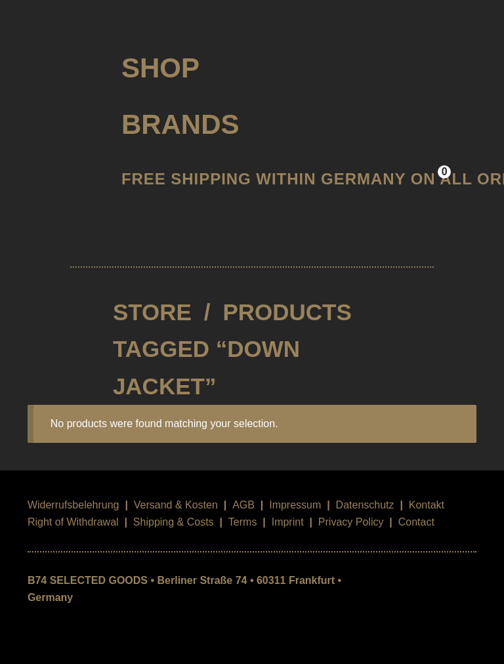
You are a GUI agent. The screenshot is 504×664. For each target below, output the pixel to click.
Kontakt (426, 504)
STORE (152, 312)
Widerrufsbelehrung (73, 504)
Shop (160, 67)
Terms (242, 522)
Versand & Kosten (176, 504)
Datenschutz (365, 504)
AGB (243, 504)
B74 (63, 63)
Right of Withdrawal (73, 522)
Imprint (288, 522)
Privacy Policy (351, 522)
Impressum (295, 504)
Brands (180, 124)
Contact (416, 522)
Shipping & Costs (173, 522)
